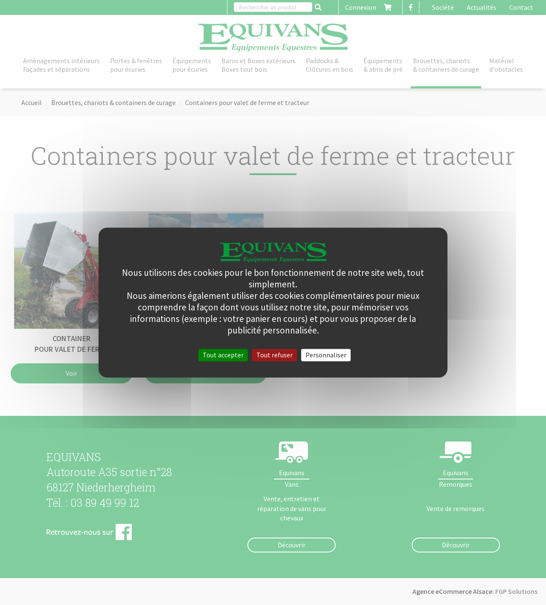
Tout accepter (223, 355)
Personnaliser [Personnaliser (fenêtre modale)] (325, 355)
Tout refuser (274, 355)
